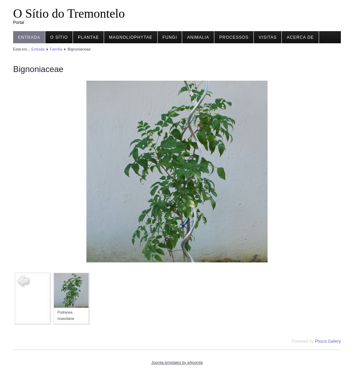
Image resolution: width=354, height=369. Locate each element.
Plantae (88, 37)
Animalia (198, 37)
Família (56, 49)
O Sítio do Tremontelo (69, 13)
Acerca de (300, 37)
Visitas (268, 37)
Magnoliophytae (130, 37)
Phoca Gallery (328, 341)
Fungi (169, 37)
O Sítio (59, 37)
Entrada (29, 37)
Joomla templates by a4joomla (177, 362)
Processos (234, 37)
